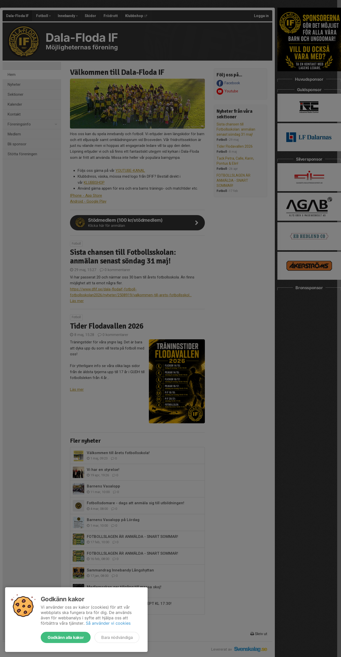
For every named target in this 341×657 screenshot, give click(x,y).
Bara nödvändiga (117, 637)
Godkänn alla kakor (66, 637)
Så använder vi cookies (108, 623)
